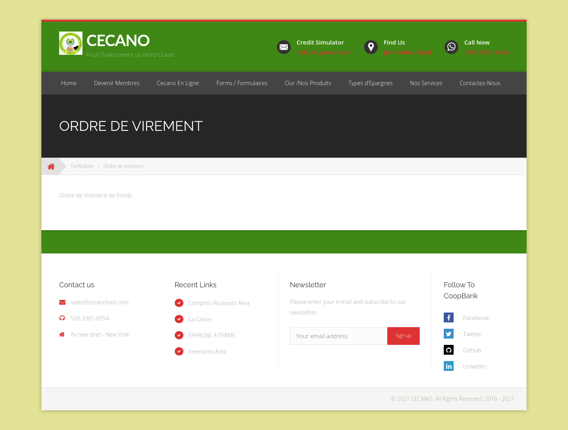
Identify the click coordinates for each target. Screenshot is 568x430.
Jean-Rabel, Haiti (407, 52)
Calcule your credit (324, 52)
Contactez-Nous (480, 83)
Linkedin (474, 366)
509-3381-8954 (90, 318)
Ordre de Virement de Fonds (95, 195)
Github (472, 350)
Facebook (476, 318)
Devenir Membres (116, 83)
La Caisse (200, 319)
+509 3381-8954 (486, 52)
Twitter (472, 334)
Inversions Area (208, 351)
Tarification (82, 166)
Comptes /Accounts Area (219, 303)
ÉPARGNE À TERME (212, 335)
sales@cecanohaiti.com (100, 302)
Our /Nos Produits (308, 83)
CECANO (117, 40)
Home (69, 83)
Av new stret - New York (100, 334)
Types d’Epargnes (371, 83)
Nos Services (426, 83)
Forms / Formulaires (241, 83)
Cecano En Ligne (178, 83)
